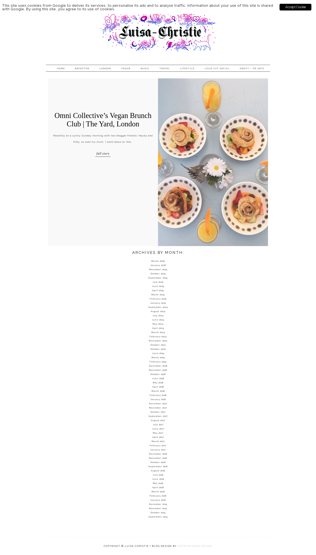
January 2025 (158, 303)
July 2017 (158, 424)
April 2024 (158, 328)
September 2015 (158, 517)
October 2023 (158, 345)
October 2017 (158, 412)
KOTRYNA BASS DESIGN (195, 546)
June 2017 (158, 429)
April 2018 (158, 387)
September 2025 (158, 278)
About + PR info (252, 68)
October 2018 (158, 374)
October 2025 (158, 273)
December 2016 (158, 454)
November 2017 (158, 408)
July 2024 (158, 315)
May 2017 (158, 433)
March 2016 (158, 491)
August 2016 (158, 470)
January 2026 (158, 265)
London (105, 68)
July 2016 (158, 475)
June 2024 (158, 320)
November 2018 (158, 370)
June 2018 (158, 378)
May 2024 (158, 324)
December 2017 (158, 403)
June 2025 (158, 286)
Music (145, 68)
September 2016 (158, 466)
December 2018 (158, 366)
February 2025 (158, 299)
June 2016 (158, 479)
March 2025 (158, 294)
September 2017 (158, 416)
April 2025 (158, 290)
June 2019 (158, 353)
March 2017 (158, 441)
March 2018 (158, 391)
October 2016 (158, 462)
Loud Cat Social (217, 68)
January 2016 (158, 500)
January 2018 (158, 399)
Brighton (82, 68)
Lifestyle (187, 68)
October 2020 (158, 349)
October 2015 (158, 512)
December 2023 (158, 341)
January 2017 (158, 450)
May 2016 (158, 483)
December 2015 (158, 504)
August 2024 (158, 311)
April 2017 (158, 437)
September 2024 (158, 307)
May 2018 (158, 382)
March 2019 (158, 357)
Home (61, 68)
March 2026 (158, 261)
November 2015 (158, 508)
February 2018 (158, 395)
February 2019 (158, 361)
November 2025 (158, 269)
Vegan (126, 68)
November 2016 (158, 458)
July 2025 (158, 282)
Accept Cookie (295, 7)
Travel (164, 68)
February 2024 (158, 336)
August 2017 (158, 420)
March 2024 (158, 332)
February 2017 (158, 445)
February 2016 (158, 496)
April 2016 (158, 487)
